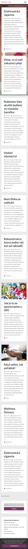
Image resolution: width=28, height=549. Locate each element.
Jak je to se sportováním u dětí (13, 306)
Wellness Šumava (9, 410)
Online (7, 398)
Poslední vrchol (6, 2)
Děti (7, 338)
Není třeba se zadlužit (12, 200)
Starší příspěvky (5, 496)
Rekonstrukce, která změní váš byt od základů (14, 242)
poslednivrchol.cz (17, 18)
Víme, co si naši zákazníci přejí (13, 61)
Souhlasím (14, 546)
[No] (26, 543)
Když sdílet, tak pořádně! (13, 366)
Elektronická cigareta (12, 13)
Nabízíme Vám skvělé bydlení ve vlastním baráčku (13, 107)
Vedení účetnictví (10, 154)
